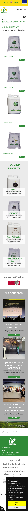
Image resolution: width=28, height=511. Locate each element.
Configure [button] (16, 507)
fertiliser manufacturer (20, 477)
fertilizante (8, 464)
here (12, 499)
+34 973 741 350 (6, 452)
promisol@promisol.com (8, 454)
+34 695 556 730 (15, 452)
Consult (21, 59)
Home (3, 21)
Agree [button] (16, 502)
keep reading (14, 334)
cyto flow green (15, 475)
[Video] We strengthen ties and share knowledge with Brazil (14, 408)
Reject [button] (16, 504)
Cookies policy (5, 432)
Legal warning (5, 431)
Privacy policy (14, 431)
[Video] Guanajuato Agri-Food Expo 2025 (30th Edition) (14, 365)
